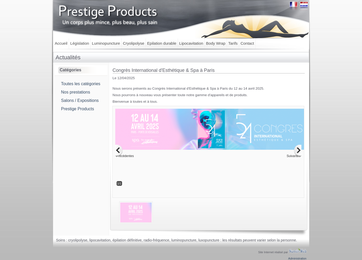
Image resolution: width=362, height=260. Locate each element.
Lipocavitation (191, 43)
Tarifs (233, 43)
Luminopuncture (106, 43)
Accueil (61, 43)
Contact (247, 43)
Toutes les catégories (80, 84)
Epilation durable (161, 43)
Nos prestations (75, 92)
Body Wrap (215, 43)
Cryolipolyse (133, 43)
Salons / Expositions (80, 100)
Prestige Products (77, 109)
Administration (297, 258)
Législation (79, 43)
